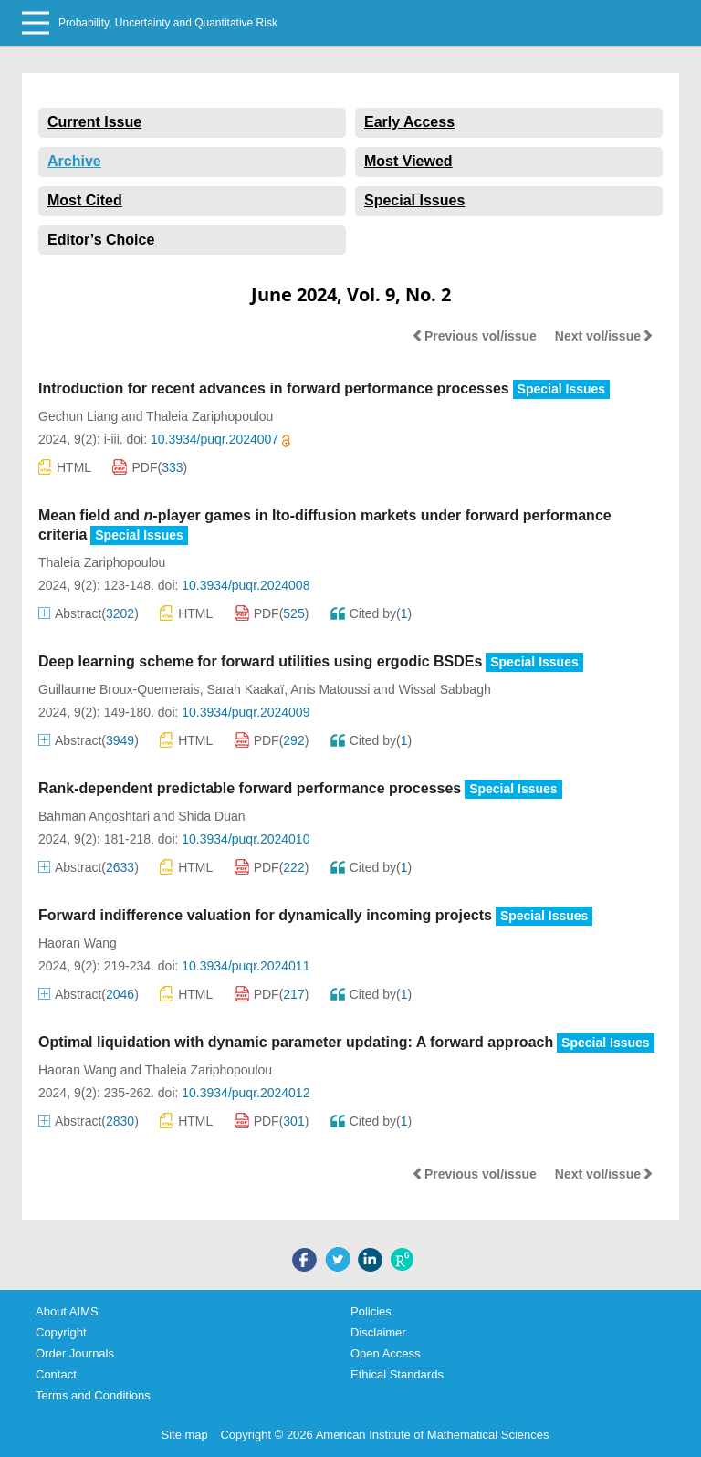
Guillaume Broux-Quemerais (119, 689)
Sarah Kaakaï (245, 689)
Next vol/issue (604, 336)
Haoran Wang (77, 943)
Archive (74, 161)
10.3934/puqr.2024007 (220, 439)
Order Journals (75, 1353)
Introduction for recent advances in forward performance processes (273, 388)
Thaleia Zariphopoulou (209, 416)
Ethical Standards (397, 1374)
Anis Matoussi (330, 689)
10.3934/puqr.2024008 (245, 585)
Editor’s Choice (100, 239)
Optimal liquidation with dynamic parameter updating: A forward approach (295, 1042)
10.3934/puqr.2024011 (245, 966)
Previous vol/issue (474, 336)
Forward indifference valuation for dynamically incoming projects (265, 915)
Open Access (385, 1353)
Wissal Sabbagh (445, 689)
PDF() (149, 467)
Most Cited (84, 200)
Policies (371, 1311)
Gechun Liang (78, 416)
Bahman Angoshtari (94, 816)
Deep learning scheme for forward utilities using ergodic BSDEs (260, 661)
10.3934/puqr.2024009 (245, 712)
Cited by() (371, 613)
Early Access (409, 122)
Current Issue (94, 122)
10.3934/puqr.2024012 (245, 1092)
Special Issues (414, 200)
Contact (56, 1374)
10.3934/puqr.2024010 (245, 839)
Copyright (61, 1332)
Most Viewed (408, 161)
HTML (64, 467)
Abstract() (88, 613)
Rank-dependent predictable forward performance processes (249, 788)
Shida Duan (211, 816)
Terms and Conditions (93, 1395)
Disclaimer (378, 1332)
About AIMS (67, 1311)
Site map (185, 1434)
